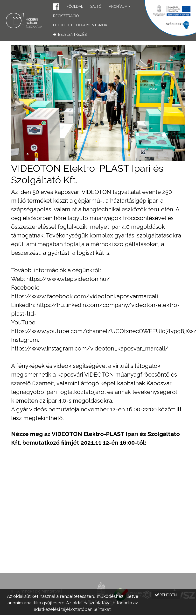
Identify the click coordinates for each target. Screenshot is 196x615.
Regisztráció (66, 16)
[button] (56, 7)
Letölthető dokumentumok (80, 25)
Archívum (118, 6)
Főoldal (75, 6)
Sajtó (96, 6)
